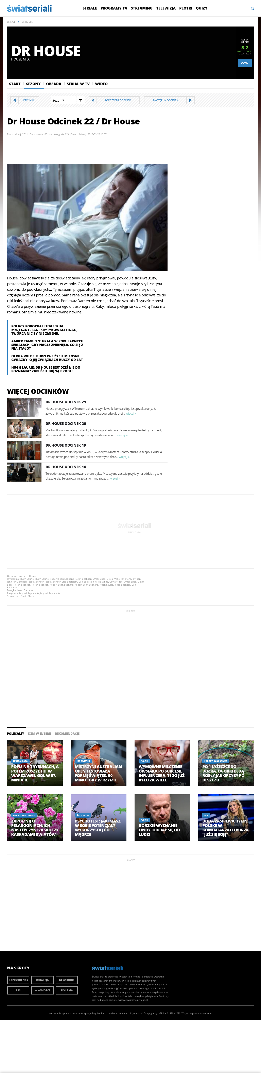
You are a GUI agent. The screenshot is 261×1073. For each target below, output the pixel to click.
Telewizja (166, 8)
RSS (18, 990)
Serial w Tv (78, 83)
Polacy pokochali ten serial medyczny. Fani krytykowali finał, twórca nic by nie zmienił (44, 330)
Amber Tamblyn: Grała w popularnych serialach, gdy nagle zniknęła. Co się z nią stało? (47, 345)
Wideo (101, 83)
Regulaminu (98, 1013)
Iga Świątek (83, 761)
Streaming (142, 8)
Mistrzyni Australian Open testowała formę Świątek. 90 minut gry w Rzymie (98, 773)
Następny (165, 100)
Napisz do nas (18, 980)
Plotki (185, 8)
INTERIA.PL (163, 1013)
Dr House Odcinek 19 (66, 445)
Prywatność (136, 1013)
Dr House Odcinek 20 (66, 423)
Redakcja (42, 980)
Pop (206, 815)
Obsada (53, 83)
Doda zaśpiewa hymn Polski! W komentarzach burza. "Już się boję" (226, 828)
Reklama (67, 990)
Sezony (33, 83)
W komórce (42, 990)
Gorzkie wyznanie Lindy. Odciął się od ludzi (159, 830)
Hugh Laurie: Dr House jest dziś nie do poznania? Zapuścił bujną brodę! (45, 369)
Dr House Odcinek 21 (66, 401)
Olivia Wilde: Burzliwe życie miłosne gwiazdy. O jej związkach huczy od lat (47, 358)
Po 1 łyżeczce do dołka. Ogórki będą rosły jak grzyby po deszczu (223, 773)
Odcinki (28, 100)
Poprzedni (118, 100)
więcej (130, 413)
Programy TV (114, 8)
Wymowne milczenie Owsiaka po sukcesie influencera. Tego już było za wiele (161, 773)
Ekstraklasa (20, 761)
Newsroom (66, 980)
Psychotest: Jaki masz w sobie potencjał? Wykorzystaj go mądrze (97, 828)
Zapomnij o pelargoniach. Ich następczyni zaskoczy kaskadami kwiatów (34, 828)
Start (15, 83)
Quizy (201, 8)
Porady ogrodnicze (215, 761)
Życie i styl (83, 815)
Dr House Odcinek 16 (66, 466)
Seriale (90, 8)
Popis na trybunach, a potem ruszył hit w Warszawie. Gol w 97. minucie (35, 773)
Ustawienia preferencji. (118, 1013)
